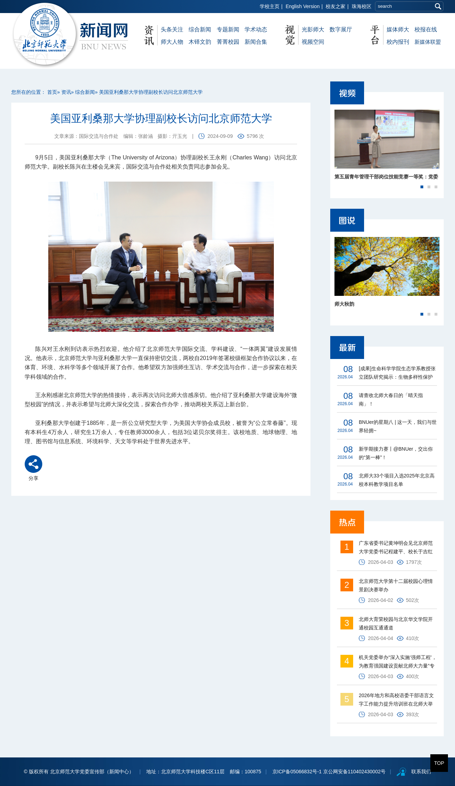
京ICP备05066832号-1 (297, 771)
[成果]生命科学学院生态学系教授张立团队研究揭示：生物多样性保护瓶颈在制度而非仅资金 (397, 373)
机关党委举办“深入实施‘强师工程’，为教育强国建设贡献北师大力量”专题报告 (398, 662)
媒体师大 (398, 29)
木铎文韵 (200, 42)
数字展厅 (341, 29)
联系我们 (421, 771)
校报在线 (425, 29)
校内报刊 (398, 42)
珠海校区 (361, 6)
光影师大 (313, 29)
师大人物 (172, 42)
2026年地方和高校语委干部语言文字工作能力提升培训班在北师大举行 (396, 700)
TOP (439, 763)
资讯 (66, 92)
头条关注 (172, 29)
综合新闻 (200, 29)
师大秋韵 (344, 304)
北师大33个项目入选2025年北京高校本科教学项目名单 (397, 480)
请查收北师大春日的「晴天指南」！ (391, 399)
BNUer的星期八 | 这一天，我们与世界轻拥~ (398, 426)
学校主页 (269, 6)
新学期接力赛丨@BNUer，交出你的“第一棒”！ (396, 453)
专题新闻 (228, 29)
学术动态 (256, 29)
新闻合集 (256, 42)
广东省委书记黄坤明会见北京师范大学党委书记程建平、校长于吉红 (396, 547)
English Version (302, 6)
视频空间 (313, 42)
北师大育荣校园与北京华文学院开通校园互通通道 (396, 623)
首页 (52, 92)
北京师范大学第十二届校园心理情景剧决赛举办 (396, 585)
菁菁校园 (228, 42)
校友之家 (335, 6)
